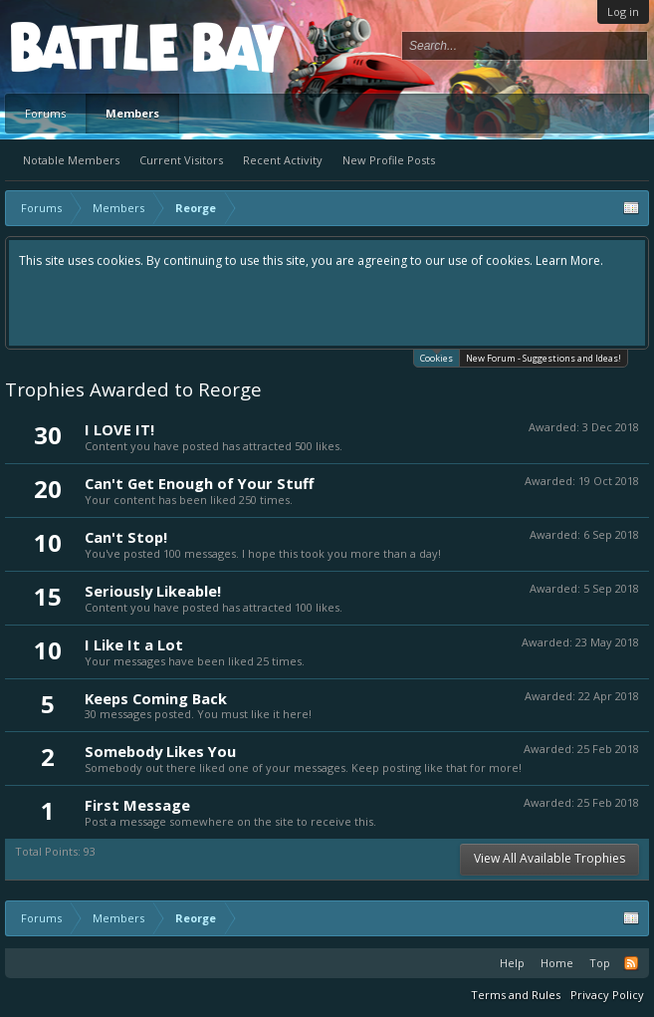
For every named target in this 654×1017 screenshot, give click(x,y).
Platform (83, 46)
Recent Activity (283, 159)
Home (557, 962)
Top (599, 962)
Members (132, 113)
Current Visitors (181, 159)
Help (512, 962)
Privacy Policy (607, 994)
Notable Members (71, 159)
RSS (631, 963)
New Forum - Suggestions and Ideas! (543, 358)
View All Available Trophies (549, 858)
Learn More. (569, 260)
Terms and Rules (515, 994)
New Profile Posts (388, 159)
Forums (45, 113)
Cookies (436, 357)
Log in (623, 11)
